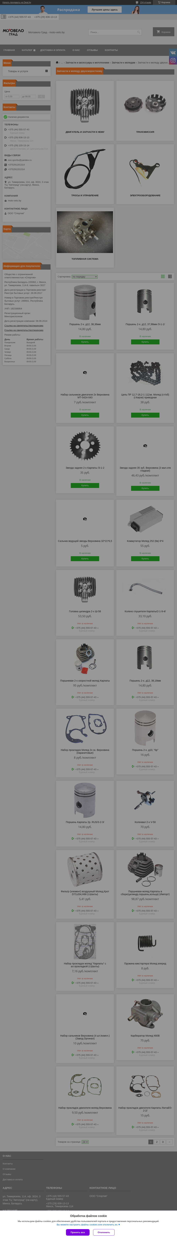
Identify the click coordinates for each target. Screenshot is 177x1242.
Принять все (78, 1232)
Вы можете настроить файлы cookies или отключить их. (87, 1224)
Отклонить (104, 1232)
